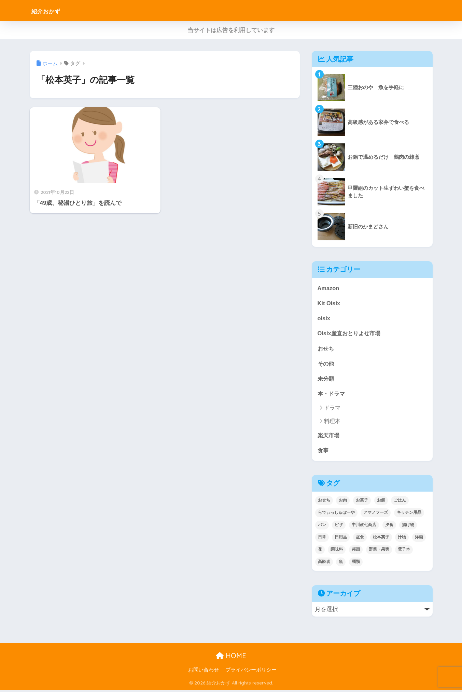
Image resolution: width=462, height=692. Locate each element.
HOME (231, 657)
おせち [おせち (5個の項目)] (324, 502)
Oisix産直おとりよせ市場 (351, 333)
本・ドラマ (332, 395)
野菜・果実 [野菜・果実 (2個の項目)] (379, 551)
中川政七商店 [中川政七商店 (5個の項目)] (364, 526)
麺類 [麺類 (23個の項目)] (356, 563)
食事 (323, 452)
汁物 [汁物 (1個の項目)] (402, 539)
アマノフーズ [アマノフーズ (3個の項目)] (375, 514)
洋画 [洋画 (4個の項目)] (419, 539)
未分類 (326, 379)
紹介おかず (52, 10)
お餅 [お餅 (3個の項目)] (381, 502)
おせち (326, 349)
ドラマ (332, 409)
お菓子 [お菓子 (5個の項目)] (362, 502)
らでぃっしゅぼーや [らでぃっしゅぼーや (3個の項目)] (336, 514)
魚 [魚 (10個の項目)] (341, 563)
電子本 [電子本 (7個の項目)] (404, 551)
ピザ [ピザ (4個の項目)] (339, 526)
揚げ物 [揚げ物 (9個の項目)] (408, 526)
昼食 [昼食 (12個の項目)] (360, 539)
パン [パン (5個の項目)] (322, 526)
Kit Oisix (329, 303)
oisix (324, 318)
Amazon (329, 288)
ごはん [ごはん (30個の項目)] (400, 502)
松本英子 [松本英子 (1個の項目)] (381, 539)
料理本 (332, 423)
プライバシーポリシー (251, 672)
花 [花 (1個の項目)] (320, 551)
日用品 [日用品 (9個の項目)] (341, 539)
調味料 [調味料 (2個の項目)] (337, 551)
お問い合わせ (203, 672)
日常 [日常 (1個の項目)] (322, 539)
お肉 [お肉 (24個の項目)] (343, 502)
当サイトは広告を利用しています (231, 30)
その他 (326, 364)
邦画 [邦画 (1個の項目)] (356, 551)
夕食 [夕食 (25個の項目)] (389, 526)
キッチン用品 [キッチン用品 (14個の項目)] (409, 514)
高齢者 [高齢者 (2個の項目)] (324, 563)
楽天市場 (329, 437)
